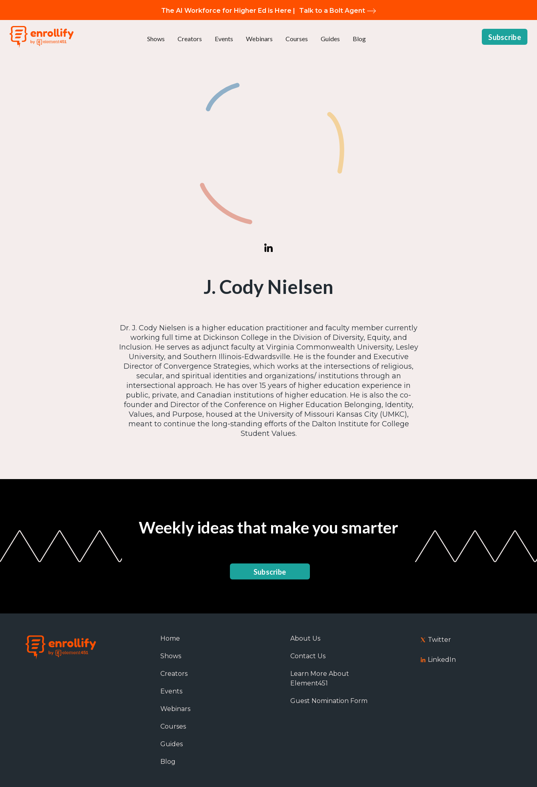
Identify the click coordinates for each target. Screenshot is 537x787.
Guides (330, 38)
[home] (42, 37)
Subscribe (504, 37)
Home (170, 638)
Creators (190, 38)
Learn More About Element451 (319, 678)
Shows (156, 38)
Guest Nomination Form (328, 701)
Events (224, 38)
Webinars (259, 38)
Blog (359, 38)
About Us (305, 638)
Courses (296, 38)
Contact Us (307, 656)
